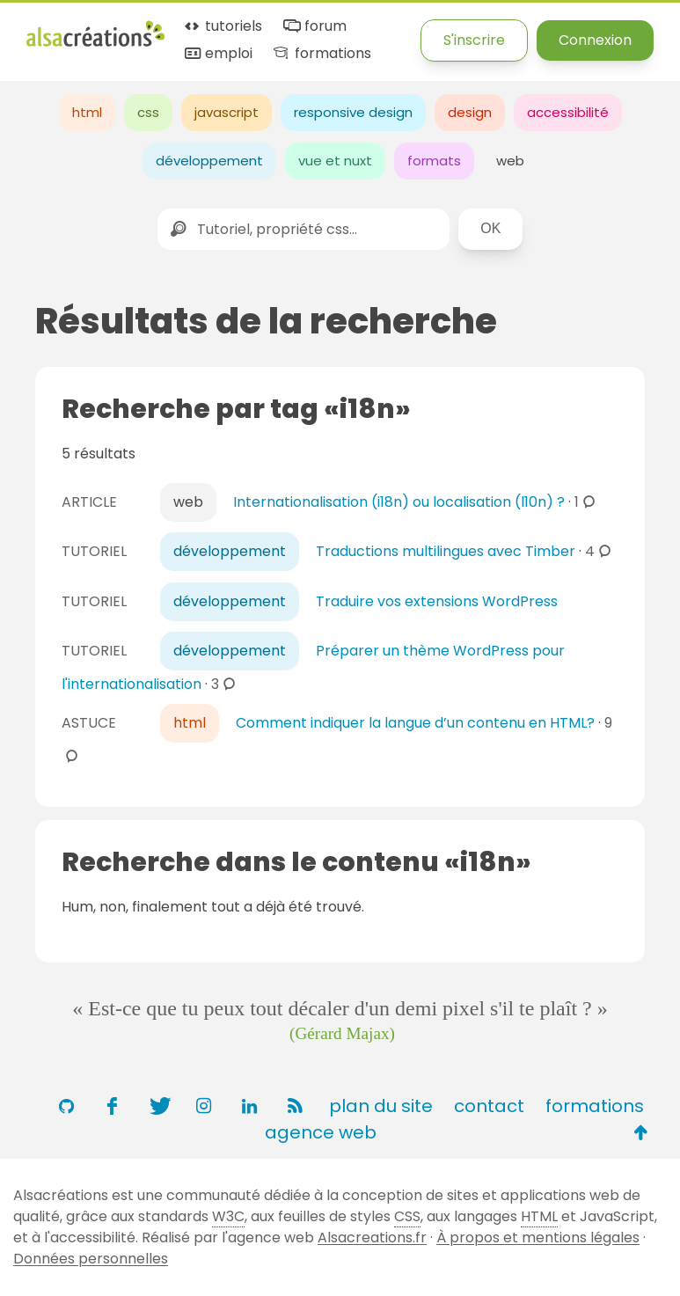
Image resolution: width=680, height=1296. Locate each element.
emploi (217, 54)
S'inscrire (474, 40)
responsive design (353, 112)
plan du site (381, 1106)
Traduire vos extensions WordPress (437, 601)
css (148, 112)
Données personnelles (90, 1258)
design (470, 112)
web (510, 160)
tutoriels (222, 27)
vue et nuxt (335, 160)
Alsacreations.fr (372, 1237)
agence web (321, 1132)
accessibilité (568, 112)
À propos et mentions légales (538, 1237)
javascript (226, 112)
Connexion (595, 40)
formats (434, 160)
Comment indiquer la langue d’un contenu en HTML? (415, 723)
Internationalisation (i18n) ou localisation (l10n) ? (399, 502)
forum (313, 27)
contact (489, 1106)
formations (320, 54)
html (87, 112)
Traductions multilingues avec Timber (445, 551)
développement (209, 160)
